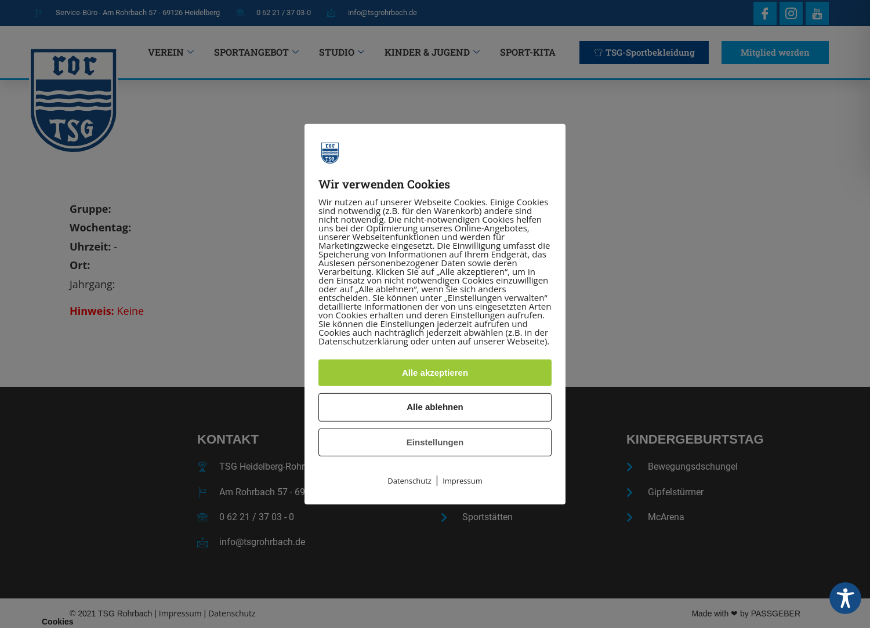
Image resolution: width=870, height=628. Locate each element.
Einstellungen (435, 442)
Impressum (463, 480)
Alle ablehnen (435, 407)
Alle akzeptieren (435, 372)
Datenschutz (409, 480)
